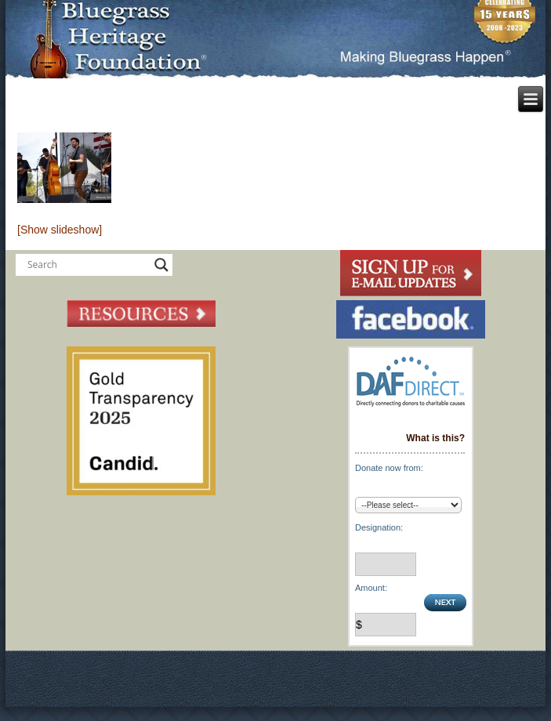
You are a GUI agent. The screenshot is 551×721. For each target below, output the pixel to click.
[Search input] (87, 265)
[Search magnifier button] (161, 265)
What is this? (435, 438)
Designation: (379, 527)
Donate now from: (389, 468)
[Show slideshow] (59, 229)
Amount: (371, 587)
